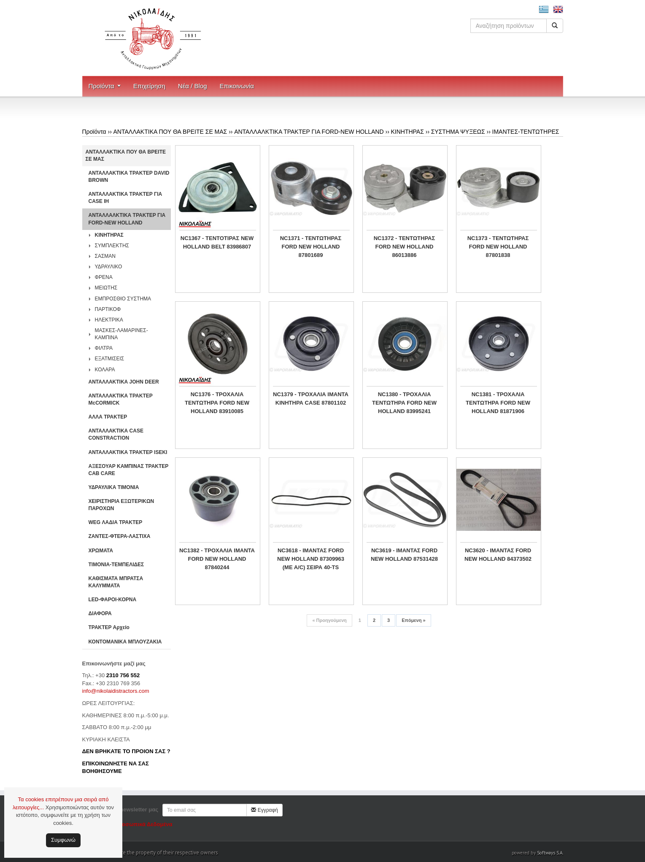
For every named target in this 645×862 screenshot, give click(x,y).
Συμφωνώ (63, 840)
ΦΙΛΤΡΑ (104, 348)
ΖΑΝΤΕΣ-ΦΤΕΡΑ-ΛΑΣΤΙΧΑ (120, 536)
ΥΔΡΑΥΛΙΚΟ (108, 267)
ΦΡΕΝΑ (104, 277)
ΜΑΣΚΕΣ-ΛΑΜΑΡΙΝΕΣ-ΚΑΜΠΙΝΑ (121, 333)
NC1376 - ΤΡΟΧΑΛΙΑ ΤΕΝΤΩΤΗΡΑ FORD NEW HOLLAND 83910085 (217, 402)
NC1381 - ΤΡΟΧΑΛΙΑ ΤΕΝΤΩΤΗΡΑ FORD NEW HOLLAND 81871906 (498, 402)
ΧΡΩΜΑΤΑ (101, 551)
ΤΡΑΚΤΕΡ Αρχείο (109, 627)
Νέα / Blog (192, 85)
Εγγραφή (264, 810)
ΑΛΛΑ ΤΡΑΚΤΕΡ (108, 417)
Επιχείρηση (149, 85)
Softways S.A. (550, 853)
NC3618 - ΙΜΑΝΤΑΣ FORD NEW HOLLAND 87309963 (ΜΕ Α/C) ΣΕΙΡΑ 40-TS (310, 558)
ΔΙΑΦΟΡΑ (100, 613)
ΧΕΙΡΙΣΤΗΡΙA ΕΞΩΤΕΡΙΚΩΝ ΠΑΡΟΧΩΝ (121, 504)
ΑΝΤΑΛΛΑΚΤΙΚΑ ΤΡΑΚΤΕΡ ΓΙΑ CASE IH (125, 197)
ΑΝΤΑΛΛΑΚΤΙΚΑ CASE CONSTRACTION (116, 434)
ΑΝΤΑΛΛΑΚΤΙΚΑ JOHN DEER (124, 382)
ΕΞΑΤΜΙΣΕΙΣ (109, 359)
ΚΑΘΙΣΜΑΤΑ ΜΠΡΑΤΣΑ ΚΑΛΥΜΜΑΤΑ (116, 582)
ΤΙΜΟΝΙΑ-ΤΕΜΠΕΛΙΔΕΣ (116, 564)
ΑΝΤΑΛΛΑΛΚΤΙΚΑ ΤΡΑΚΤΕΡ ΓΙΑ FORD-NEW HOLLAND (308, 131)
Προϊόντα (101, 85)
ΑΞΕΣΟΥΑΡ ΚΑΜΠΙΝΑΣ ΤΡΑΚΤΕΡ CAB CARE (129, 469)
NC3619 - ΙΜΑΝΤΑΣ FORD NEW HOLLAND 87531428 (404, 554)
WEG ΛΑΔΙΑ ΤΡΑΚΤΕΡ (116, 522)
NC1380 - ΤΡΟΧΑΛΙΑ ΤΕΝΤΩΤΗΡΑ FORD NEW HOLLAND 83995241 (404, 402)
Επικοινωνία (237, 85)
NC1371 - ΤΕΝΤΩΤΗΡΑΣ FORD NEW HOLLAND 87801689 (311, 246)
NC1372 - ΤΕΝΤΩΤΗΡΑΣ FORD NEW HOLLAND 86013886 (404, 246)
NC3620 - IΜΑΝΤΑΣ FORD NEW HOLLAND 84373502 (498, 554)
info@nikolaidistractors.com (115, 691)
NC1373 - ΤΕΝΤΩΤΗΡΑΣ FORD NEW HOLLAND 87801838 (498, 246)
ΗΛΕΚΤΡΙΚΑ (109, 320)
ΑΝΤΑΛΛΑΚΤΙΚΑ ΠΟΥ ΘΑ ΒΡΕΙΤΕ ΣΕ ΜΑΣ (170, 131)
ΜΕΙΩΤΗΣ (106, 288)
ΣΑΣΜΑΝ (105, 256)
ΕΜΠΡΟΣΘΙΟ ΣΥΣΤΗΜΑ (123, 299)
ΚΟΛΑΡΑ (105, 370)
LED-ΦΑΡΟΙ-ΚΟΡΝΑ (113, 600)
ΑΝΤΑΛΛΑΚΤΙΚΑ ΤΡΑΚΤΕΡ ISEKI (128, 452)
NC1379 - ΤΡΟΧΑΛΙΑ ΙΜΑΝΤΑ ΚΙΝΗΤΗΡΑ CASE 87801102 (310, 398)
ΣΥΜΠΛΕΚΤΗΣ (112, 246)
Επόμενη (413, 620)
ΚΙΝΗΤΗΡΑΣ (407, 131)
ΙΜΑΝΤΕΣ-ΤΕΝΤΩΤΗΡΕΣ (525, 131)
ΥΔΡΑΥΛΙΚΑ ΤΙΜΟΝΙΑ (114, 487)
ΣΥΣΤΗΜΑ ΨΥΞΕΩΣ (458, 131)
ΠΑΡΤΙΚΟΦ (108, 309)
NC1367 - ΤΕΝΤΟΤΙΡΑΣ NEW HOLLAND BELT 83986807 (217, 242)
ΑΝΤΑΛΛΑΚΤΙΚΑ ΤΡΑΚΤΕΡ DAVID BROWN (129, 176)
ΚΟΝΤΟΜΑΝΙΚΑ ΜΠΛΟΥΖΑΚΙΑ (125, 642)
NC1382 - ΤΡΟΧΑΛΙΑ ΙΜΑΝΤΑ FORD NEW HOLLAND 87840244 (217, 558)
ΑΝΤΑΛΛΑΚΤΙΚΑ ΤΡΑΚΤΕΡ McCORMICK (121, 399)
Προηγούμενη (329, 620)
